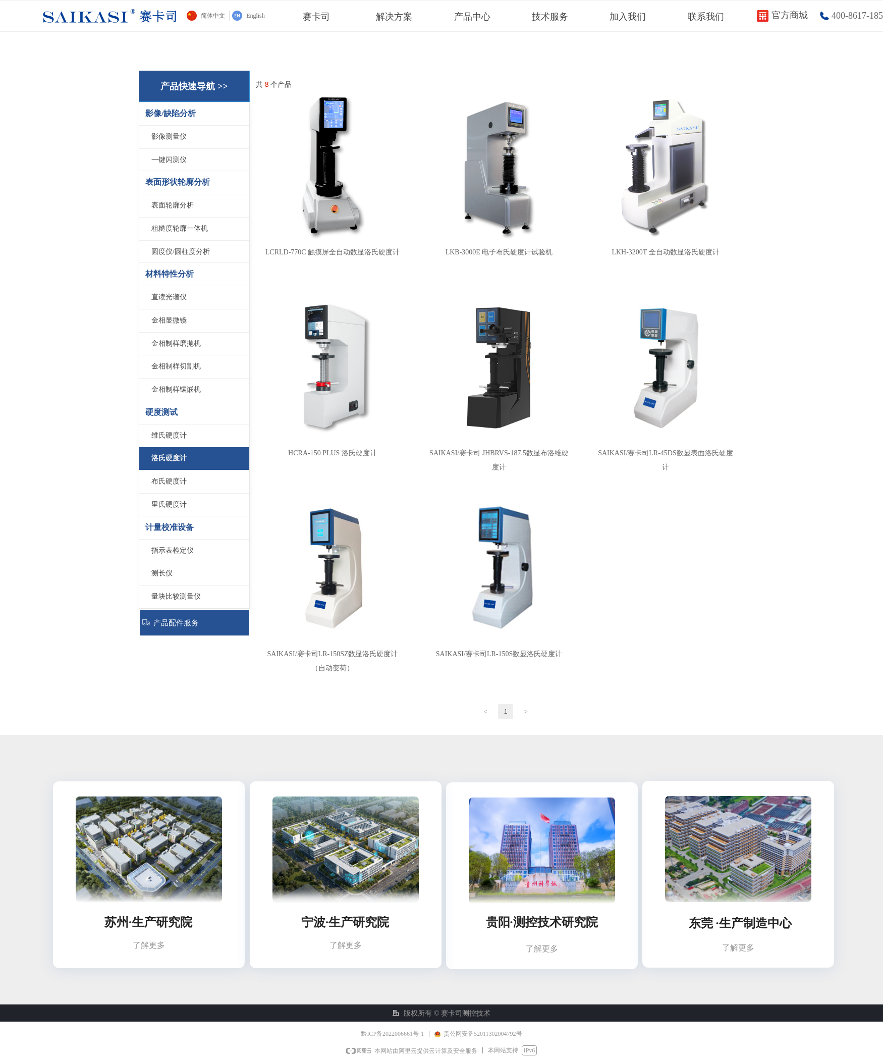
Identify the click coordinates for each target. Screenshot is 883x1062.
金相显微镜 (169, 320)
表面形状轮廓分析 (177, 182)
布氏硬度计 (169, 481)
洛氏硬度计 (169, 458)
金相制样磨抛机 (176, 343)
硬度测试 (161, 412)
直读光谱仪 (169, 297)
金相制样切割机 (176, 366)
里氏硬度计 (169, 504)
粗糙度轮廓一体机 (179, 228)
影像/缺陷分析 (170, 113)
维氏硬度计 (169, 435)
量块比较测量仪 (176, 596)
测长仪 (162, 573)
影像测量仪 (169, 136)
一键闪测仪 (169, 160)
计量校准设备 (169, 527)
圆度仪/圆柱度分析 (180, 251)
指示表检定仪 (172, 550)
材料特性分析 (169, 274)
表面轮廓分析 (172, 205)
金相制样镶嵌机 (176, 389)
